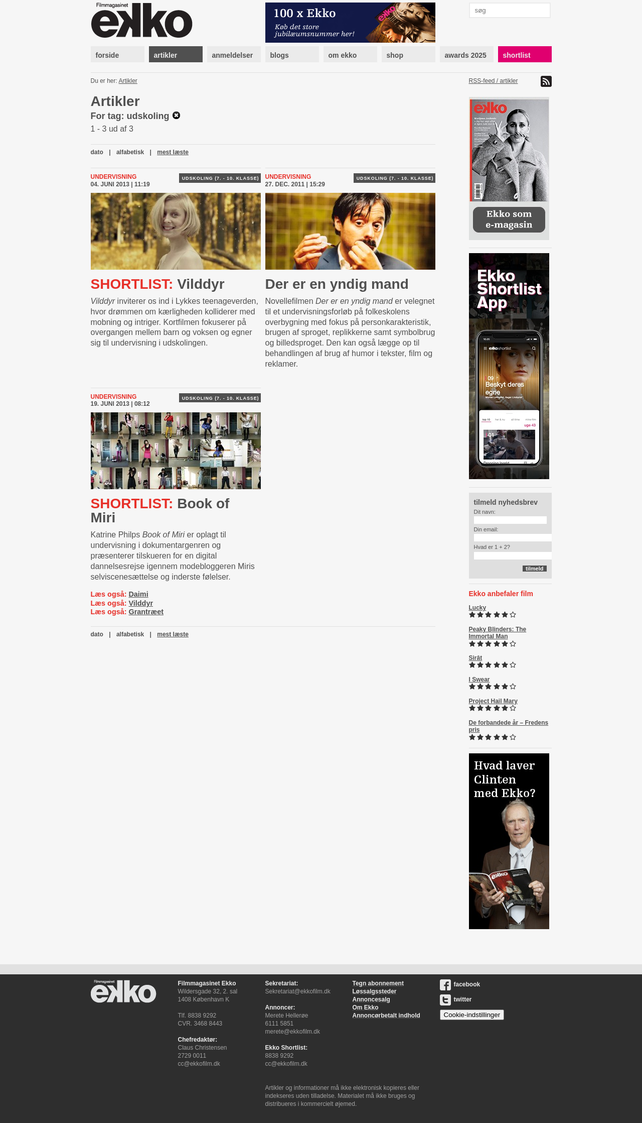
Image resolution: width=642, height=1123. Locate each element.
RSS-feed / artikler (493, 80)
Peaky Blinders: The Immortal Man (498, 633)
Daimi (138, 594)
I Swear (479, 679)
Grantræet (146, 612)
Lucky (478, 607)
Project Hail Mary (493, 701)
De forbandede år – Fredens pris (509, 726)
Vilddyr (158, 284)
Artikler (128, 80)
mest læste (173, 152)
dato (97, 152)
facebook (460, 984)
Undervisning (114, 176)
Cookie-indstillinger (472, 1015)
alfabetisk (130, 152)
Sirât (476, 657)
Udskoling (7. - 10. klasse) (220, 178)
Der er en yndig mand (337, 284)
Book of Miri (160, 510)
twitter (456, 999)
